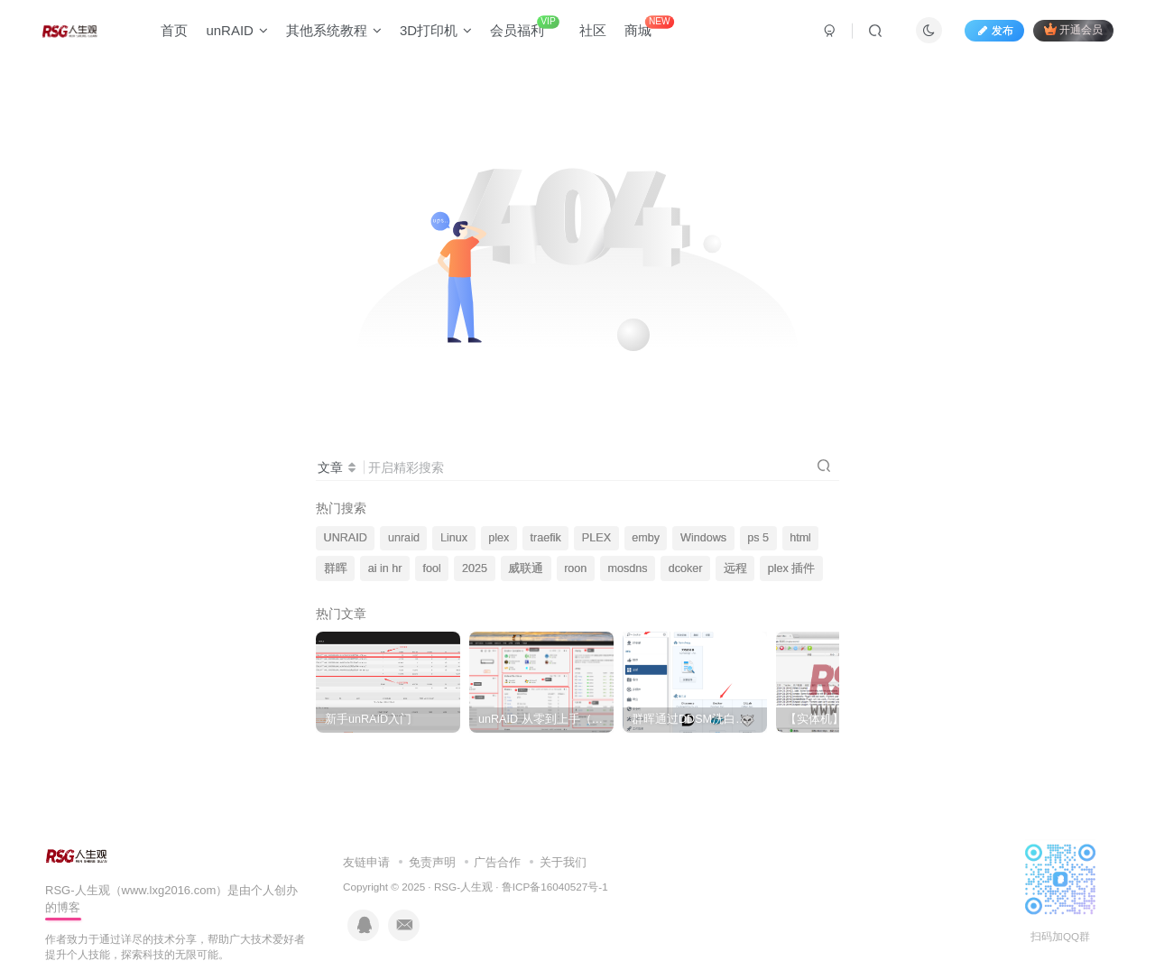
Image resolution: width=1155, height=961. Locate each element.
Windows (703, 537)
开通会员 (1073, 29)
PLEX (596, 537)
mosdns (627, 568)
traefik (545, 537)
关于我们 (563, 862)
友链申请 (366, 862)
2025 (474, 568)
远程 (735, 568)
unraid (404, 537)
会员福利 (524, 26)
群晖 (335, 568)
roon (575, 568)
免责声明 (432, 862)
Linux (453, 537)
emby (646, 537)
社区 (592, 30)
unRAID (237, 30)
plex (498, 537)
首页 (174, 30)
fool (432, 568)
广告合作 (497, 862)
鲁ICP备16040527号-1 (555, 886)
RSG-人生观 (463, 886)
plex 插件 (792, 568)
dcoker (686, 568)
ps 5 (758, 537)
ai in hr (385, 568)
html (800, 537)
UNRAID (345, 537)
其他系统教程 (334, 30)
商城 (649, 26)
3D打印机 (436, 30)
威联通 (525, 568)
